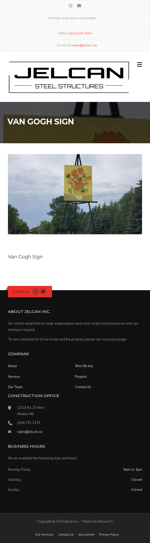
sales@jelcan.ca (29, 431)
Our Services (44, 534)
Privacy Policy (109, 534)
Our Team (15, 387)
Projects (81, 376)
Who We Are (84, 366)
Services (14, 376)
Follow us (21, 291)
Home (12, 366)
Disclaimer (86, 534)
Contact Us (83, 387)
